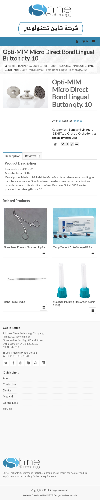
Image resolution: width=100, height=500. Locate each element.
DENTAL (22, 65)
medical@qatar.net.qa (25, 352)
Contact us (9, 384)
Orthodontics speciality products (65, 65)
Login (55, 120)
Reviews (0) (32, 156)
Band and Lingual (80, 129)
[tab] (13, 156)
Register (67, 120)
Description (12, 156)
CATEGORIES (35, 65)
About (7, 378)
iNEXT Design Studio (57, 495)
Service (7, 408)
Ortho (71, 133)
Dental (7, 390)
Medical (8, 396)
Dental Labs (10, 402)
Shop (12, 65)
